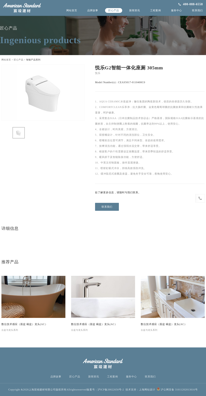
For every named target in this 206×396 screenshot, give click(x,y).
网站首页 (71, 10)
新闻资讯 (134, 10)
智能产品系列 (33, 60)
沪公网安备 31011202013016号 (177, 389)
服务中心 (176, 10)
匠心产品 (113, 10)
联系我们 (197, 10)
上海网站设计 (147, 389)
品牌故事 (92, 10)
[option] (43, 93)
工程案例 (155, 10)
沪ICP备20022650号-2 (111, 389)
